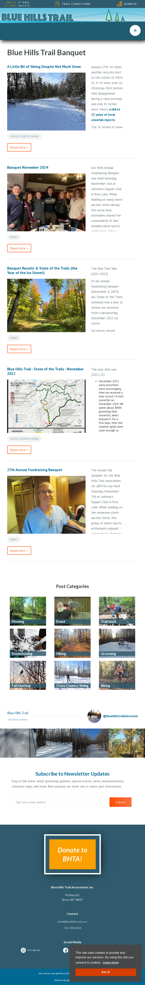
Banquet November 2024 (27, 167)
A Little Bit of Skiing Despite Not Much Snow (44, 66)
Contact (72, 913)
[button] (135, 30)
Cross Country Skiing (24, 136)
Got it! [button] (106, 972)
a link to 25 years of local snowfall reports (105, 114)
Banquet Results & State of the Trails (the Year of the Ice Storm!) (42, 270)
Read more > (19, 147)
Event (14, 237)
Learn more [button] (111, 962)
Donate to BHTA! (72, 854)
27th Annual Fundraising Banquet (34, 470)
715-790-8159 (72, 928)
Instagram (33, 950)
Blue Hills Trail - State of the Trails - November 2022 (45, 371)
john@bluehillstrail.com (72, 921)
